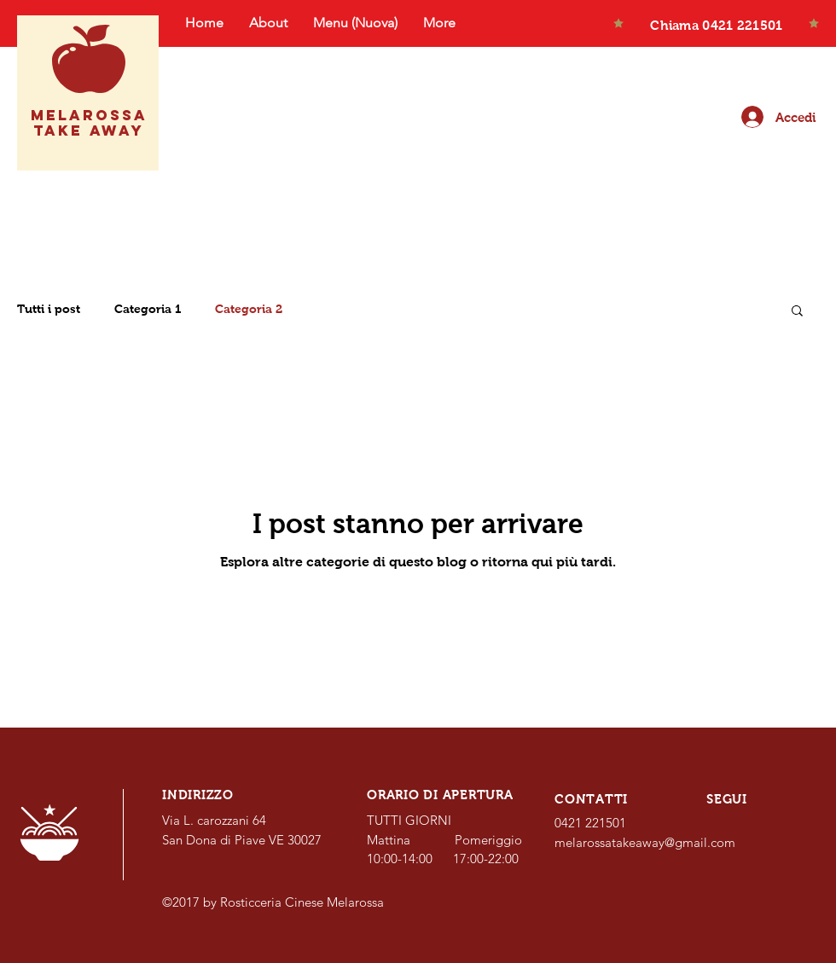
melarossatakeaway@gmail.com (644, 842)
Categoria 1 (147, 309)
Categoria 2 (248, 309)
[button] (797, 312)
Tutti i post (48, 309)
